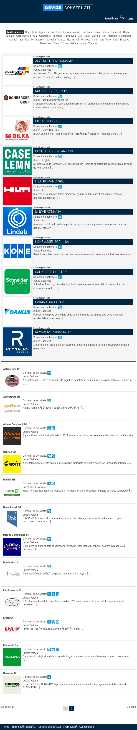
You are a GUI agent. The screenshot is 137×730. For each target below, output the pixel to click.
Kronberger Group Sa (53, 91)
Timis (56, 43)
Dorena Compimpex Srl (16, 534)
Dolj (80, 35)
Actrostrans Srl (11, 369)
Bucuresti (116, 32)
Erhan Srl (8, 617)
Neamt (71, 39)
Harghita (112, 35)
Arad (34, 32)
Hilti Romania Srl (49, 181)
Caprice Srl (9, 452)
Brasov (105, 32)
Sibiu (115, 39)
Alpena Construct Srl (15, 424)
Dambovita (70, 35)
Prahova (85, 39)
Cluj (35, 35)
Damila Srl (9, 479)
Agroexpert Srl (11, 396)
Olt (78, 39)
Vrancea (92, 43)
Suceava (124, 39)
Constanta (45, 35)
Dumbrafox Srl (11, 562)
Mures (61, 39)
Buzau (126, 32)
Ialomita (12, 39)
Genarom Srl (10, 673)
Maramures (37, 39)
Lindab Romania (48, 211)
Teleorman (45, 43)
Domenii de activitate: (45, 66)
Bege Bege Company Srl (54, 151)
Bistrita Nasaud (71, 32)
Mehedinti (51, 39)
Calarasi (10, 35)
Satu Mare (105, 39)
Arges (41, 32)
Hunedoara (125, 35)
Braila (96, 32)
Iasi (21, 39)
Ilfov (26, 39)
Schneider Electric (51, 272)
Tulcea (64, 43)
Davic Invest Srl (12, 507)
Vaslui (83, 43)
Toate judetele (15, 32)
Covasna (57, 35)
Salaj (94, 39)
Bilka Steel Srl (47, 121)
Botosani (87, 32)
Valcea (74, 43)
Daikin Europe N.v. (49, 302)
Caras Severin (23, 35)
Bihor (58, 32)
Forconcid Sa (10, 645)
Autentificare (111, 18)
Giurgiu (96, 35)
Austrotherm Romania (54, 61)
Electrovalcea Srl (12, 590)
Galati (87, 35)
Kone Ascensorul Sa (52, 241)
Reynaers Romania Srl (53, 332)
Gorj (104, 35)
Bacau (50, 32)
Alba (27, 32)
